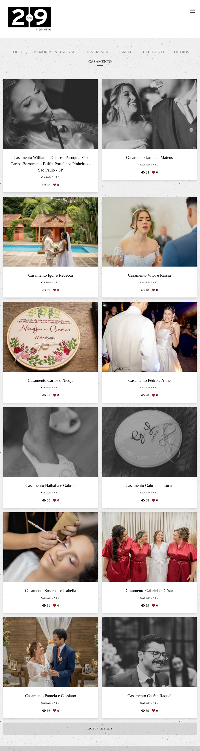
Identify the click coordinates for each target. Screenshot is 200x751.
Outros (181, 52)
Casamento (100, 61)
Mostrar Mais (100, 728)
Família (126, 52)
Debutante (154, 52)
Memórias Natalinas (54, 52)
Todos (17, 52)
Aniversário (97, 52)
